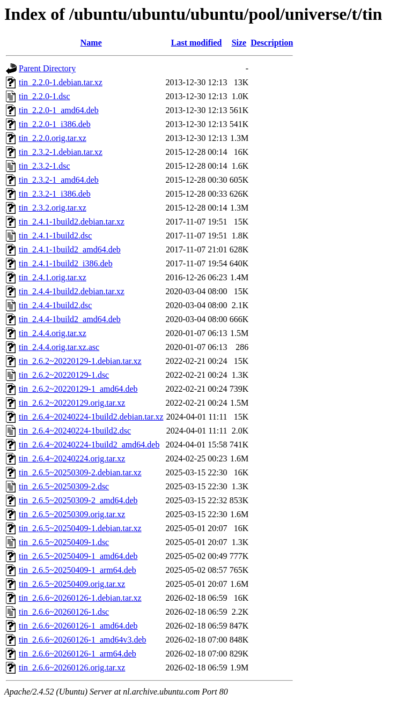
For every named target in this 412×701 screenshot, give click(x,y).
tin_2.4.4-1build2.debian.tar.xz (71, 291)
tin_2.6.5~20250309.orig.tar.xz (72, 514)
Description (272, 42)
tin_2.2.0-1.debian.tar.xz (60, 82)
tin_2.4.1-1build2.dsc (55, 235)
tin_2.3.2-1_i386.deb (55, 193)
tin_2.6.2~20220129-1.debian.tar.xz (80, 361)
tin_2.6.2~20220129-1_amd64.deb (78, 388)
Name (91, 42)
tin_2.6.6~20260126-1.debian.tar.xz (80, 597)
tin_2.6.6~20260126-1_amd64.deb (78, 625)
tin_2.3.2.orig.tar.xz (52, 207)
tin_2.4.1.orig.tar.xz (52, 277)
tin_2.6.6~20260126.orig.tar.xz (72, 667)
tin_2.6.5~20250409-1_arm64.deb (77, 570)
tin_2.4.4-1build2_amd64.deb (70, 319)
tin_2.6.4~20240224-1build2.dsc (75, 430)
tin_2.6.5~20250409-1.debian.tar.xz (80, 528)
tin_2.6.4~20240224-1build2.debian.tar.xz (91, 416)
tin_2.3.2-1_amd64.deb (59, 179)
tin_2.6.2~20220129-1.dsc (64, 374)
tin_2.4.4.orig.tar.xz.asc (59, 347)
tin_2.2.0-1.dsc (44, 96)
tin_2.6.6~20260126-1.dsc (64, 611)
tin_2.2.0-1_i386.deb (55, 124)
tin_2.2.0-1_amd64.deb (59, 110)
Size (239, 42)
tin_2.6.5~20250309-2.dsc (64, 486)
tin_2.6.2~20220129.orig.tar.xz (72, 402)
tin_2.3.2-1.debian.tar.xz (60, 151)
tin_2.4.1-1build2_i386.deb (66, 263)
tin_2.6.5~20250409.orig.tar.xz (72, 583)
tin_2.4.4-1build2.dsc (55, 305)
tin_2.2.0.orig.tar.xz (52, 138)
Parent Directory (47, 68)
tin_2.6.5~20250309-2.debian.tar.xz (80, 472)
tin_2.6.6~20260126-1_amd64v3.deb (82, 639)
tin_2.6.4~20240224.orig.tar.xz (72, 458)
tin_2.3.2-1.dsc (44, 165)
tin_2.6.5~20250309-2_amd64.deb (78, 500)
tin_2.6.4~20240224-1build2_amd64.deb (89, 444)
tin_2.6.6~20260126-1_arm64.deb (77, 653)
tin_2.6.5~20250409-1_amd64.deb (78, 556)
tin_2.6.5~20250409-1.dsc (64, 542)
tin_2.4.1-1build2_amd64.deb (70, 249)
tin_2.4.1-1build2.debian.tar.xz (71, 221)
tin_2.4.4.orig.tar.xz (52, 333)
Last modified (196, 42)
